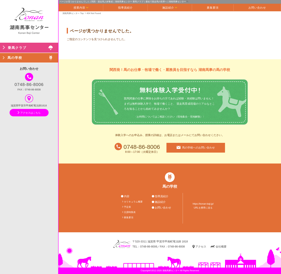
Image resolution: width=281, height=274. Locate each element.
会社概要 (218, 246)
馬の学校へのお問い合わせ (196, 147)
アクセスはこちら (29, 112)
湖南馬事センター (171, 270)
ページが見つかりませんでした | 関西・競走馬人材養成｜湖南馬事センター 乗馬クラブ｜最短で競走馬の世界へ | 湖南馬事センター (123, 1)
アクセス (199, 246)
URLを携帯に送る (203, 207)
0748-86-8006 (29, 80)
